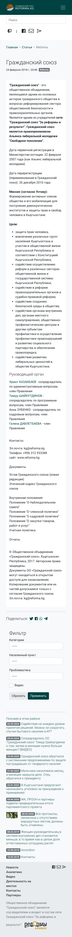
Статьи (27, 47)
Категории (16, 640)
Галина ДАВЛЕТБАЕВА (25, 423)
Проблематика (20, 670)
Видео (19, 685)
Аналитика (14, 872)
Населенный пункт (22, 655)
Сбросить (18, 696)
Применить (38, 696)
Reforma (44, 69)
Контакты (13, 890)
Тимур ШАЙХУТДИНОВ (25, 396)
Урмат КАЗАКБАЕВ (22, 382)
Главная (12, 47)
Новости (12, 867)
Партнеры (13, 895)
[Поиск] (36, 20)
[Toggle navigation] (63, 7)
